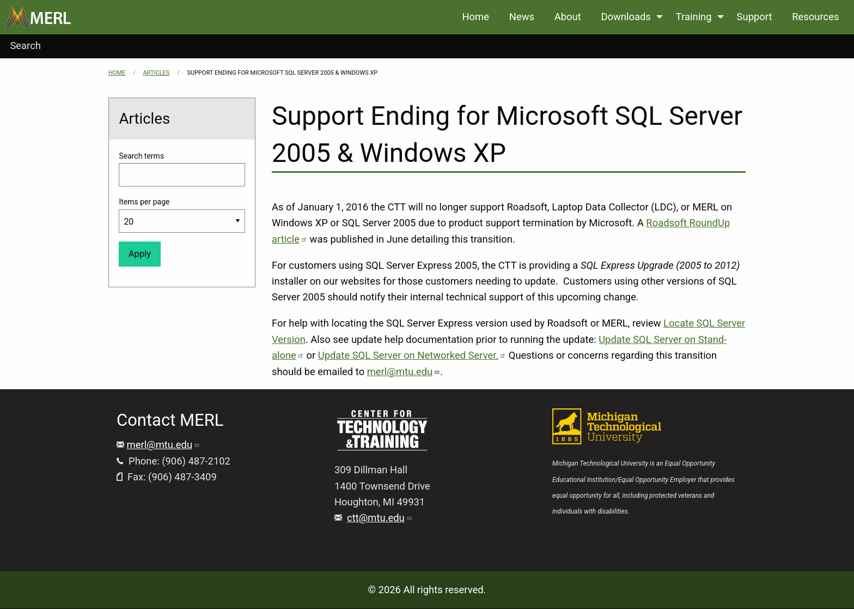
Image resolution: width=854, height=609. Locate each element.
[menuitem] (38, 17)
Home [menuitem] (475, 16)
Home (116, 72)
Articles (156, 72)
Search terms (141, 156)
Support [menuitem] (754, 16)
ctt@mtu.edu (379, 517)
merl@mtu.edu (404, 371)
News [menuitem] (521, 16)
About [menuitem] (567, 16)
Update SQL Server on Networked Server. (412, 355)
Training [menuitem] (694, 16)
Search (25, 45)
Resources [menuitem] (815, 16)
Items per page (144, 201)
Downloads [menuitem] (625, 16)
